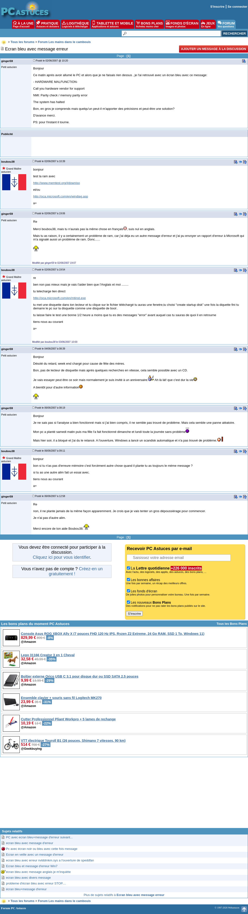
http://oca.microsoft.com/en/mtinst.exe (59, 298)
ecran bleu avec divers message (28, 877)
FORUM (226, 24)
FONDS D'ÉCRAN (182, 24)
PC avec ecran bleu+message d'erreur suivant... (39, 837)
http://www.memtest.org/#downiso (56, 183)
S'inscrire (217, 6)
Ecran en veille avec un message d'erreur (34, 854)
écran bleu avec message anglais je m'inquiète (38, 872)
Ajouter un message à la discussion (213, 49)
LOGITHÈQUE (75, 24)
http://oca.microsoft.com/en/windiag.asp (60, 196)
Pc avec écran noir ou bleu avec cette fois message (41, 849)
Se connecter (237, 6)
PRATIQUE (47, 24)
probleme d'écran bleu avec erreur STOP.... (36, 883)
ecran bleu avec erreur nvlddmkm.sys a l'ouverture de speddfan (50, 860)
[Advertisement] (124, 794)
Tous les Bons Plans (232, 624)
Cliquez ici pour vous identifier (61, 557)
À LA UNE (23, 24)
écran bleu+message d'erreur (26, 889)
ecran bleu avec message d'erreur (29, 843)
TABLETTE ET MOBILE (112, 24)
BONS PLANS (149, 24)
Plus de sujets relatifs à (124, 895)
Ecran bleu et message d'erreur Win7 (31, 866)
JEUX (208, 24)
